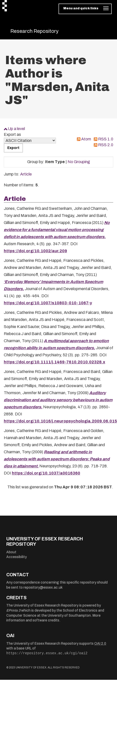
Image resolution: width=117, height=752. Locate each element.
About (11, 552)
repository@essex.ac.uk (43, 587)
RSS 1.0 (105, 139)
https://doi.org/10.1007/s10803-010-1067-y (48, 303)
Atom (86, 139)
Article (26, 174)
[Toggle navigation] (85, 9)
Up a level (16, 129)
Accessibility (16, 557)
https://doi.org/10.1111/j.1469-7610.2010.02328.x (54, 362)
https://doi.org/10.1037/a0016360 (46, 473)
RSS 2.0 (105, 145)
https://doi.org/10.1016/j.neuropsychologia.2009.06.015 (60, 421)
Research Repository (34, 31)
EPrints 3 (13, 610)
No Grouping (79, 162)
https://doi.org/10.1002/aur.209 (35, 251)
